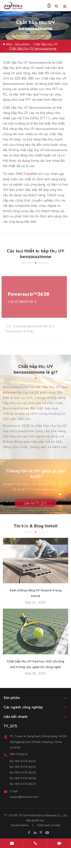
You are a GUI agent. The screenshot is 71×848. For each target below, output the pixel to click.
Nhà (9, 44)
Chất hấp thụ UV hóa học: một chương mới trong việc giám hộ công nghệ (35, 662)
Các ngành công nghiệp (23, 706)
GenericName (20, 825)
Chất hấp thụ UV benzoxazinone (32, 48)
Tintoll (28, 173)
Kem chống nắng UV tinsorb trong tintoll (36, 591)
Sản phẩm (22, 44)
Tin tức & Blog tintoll (36, 527)
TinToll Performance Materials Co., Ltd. (42, 815)
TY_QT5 (10, 725)
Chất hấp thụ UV (45, 44)
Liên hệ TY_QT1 (35, 504)
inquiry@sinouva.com (24, 796)
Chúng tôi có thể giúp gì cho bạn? (35, 474)
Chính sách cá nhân (48, 825)
